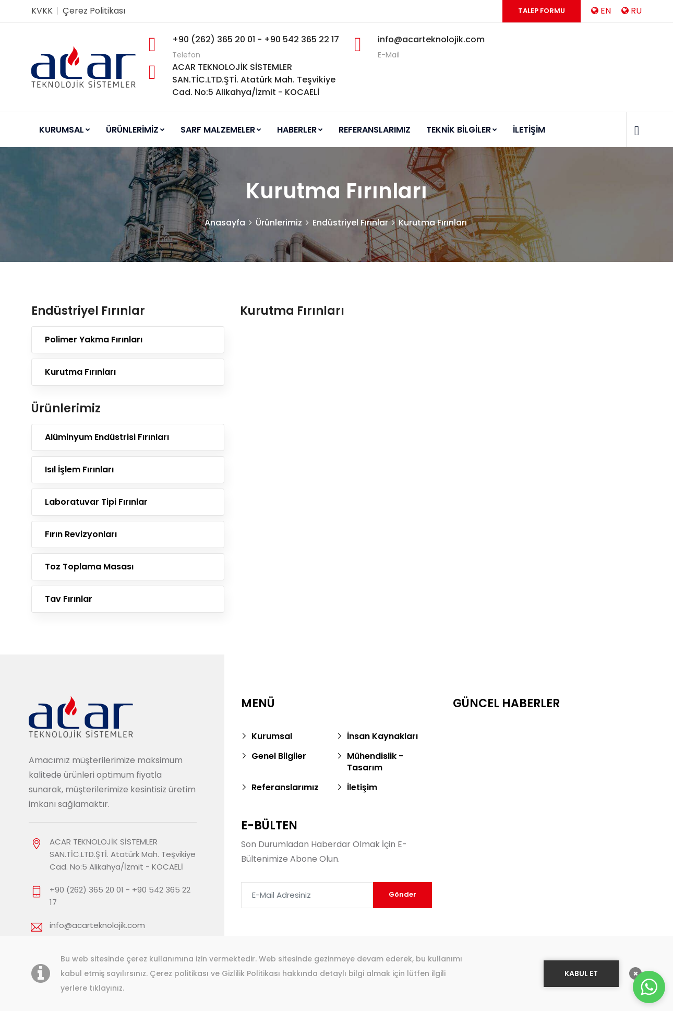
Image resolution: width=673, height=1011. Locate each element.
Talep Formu (541, 11)
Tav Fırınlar (68, 599)
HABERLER (300, 130)
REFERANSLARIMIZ (375, 130)
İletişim (362, 787)
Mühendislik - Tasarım (375, 762)
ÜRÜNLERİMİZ (135, 130)
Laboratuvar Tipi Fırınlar (96, 502)
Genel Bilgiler (278, 756)
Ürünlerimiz (279, 223)
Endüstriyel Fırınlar (350, 223)
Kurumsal (271, 736)
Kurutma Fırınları (433, 223)
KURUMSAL (64, 130)
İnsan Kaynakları (382, 736)
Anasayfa (225, 223)
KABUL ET (581, 973)
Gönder (402, 894)
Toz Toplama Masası (89, 567)
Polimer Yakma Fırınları (93, 340)
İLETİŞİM (529, 130)
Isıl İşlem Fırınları (79, 469)
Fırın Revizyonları (81, 534)
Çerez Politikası (94, 11)
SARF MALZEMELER (221, 130)
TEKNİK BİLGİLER (461, 130)
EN (601, 11)
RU (631, 11)
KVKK (42, 11)
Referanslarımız (285, 787)
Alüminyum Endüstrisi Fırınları (107, 437)
